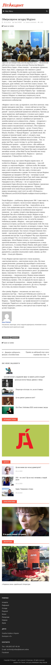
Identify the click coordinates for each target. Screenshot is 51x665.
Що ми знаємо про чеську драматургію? (28, 467)
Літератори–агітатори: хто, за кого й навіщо (29, 389)
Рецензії (5, 611)
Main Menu (9, 11)
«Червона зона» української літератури (16, 584)
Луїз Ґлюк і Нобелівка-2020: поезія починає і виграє (32, 407)
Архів (4, 623)
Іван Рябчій (18, 22)
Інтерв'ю (5, 602)
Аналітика (6, 337)
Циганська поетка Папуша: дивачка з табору (29, 380)
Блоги (4, 614)
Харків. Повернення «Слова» (24, 489)
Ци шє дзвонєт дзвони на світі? (25, 398)
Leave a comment (31, 22)
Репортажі (5, 617)
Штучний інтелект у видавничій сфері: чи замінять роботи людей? (24, 377)
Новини (4, 620)
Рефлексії (15, 337)
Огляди (4, 608)
